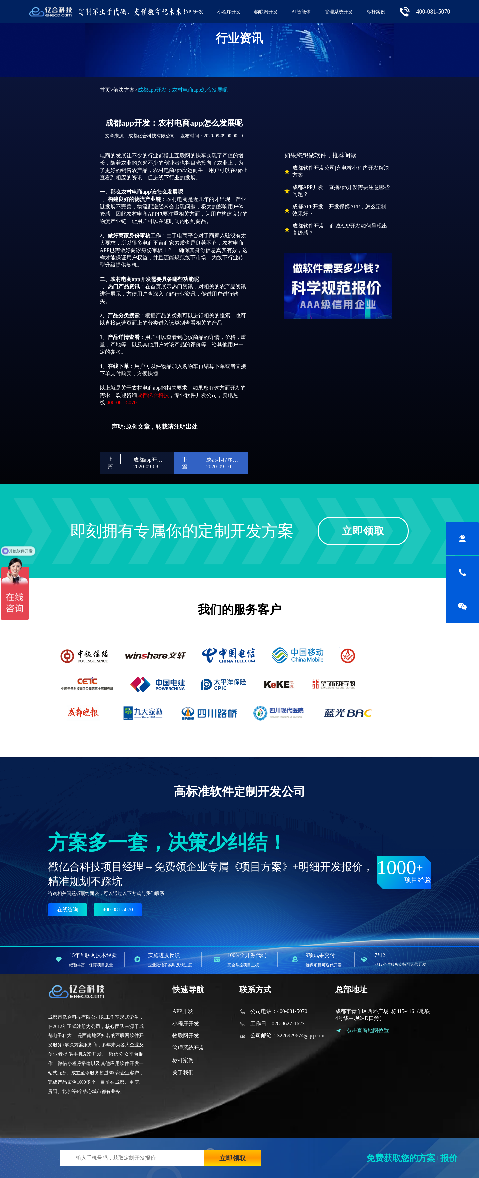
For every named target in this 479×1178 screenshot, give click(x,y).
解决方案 (124, 90)
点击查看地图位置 (367, 1030)
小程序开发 (228, 11)
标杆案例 (376, 11)
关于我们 (183, 1072)
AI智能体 (301, 11)
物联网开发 (266, 11)
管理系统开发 (339, 11)
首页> (106, 90)
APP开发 (194, 11)
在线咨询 (67, 909)
